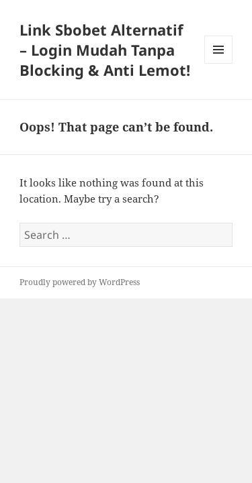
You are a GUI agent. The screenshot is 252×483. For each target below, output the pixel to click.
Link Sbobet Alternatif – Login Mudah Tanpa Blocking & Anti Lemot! (104, 49)
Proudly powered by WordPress (79, 282)
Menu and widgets (219, 63)
